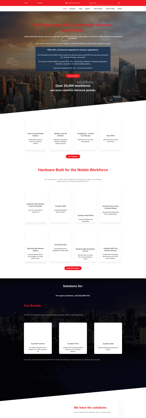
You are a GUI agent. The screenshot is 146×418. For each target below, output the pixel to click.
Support (87, 8)
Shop (80, 8)
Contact (119, 8)
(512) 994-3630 (32, 3)
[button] (73, 8)
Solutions (72, 8)
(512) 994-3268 (47, 3)
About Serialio (98, 8)
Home (65, 8)
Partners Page (110, 8)
